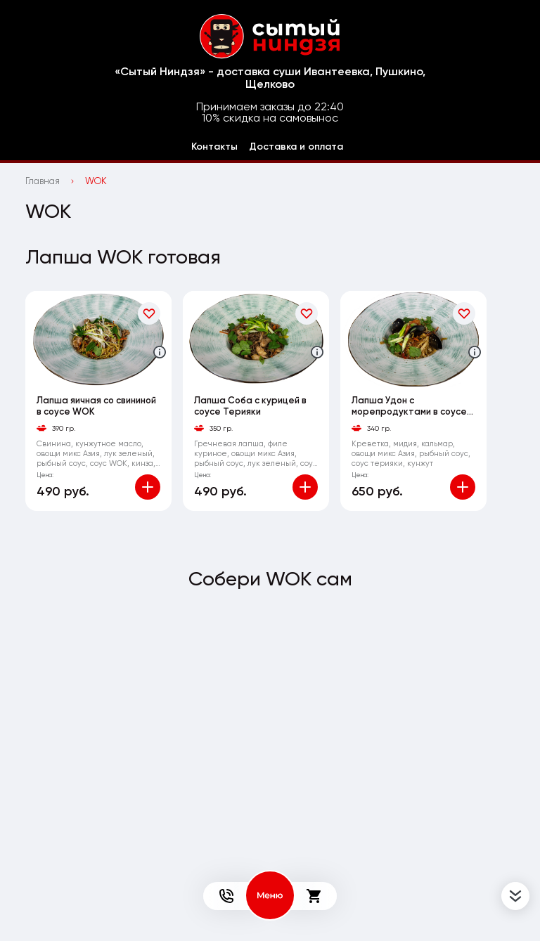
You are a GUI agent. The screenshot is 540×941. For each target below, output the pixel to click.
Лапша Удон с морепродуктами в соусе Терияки (409, 406)
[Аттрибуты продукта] (159, 352)
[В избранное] (149, 313)
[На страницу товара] (98, 339)
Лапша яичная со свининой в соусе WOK (96, 406)
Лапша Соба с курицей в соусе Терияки (250, 406)
